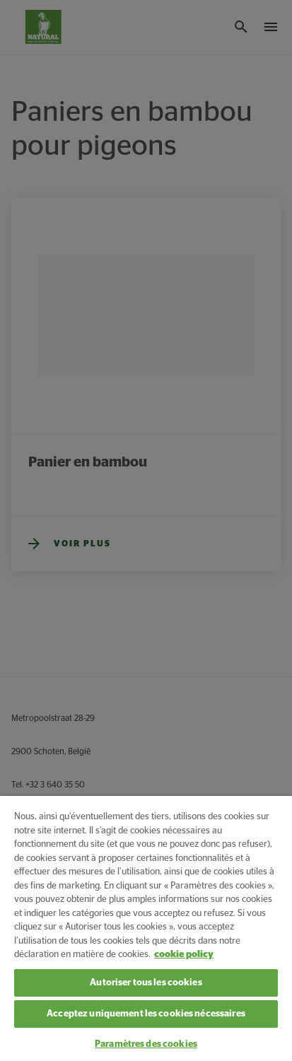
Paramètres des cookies (146, 1044)
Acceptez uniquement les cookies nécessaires (146, 1014)
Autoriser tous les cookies (146, 982)
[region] (146, 928)
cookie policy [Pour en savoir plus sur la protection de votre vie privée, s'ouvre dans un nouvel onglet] (184, 954)
